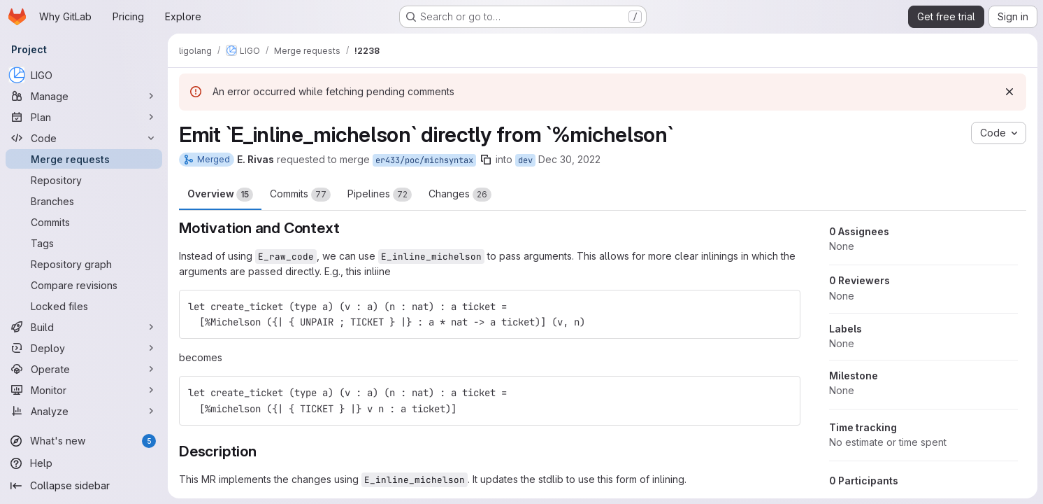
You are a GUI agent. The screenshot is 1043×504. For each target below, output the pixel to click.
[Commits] (84, 222)
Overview (220, 195)
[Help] (84, 463)
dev (525, 160)
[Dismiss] (1009, 91)
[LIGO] (84, 75)
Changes (460, 195)
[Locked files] (84, 306)
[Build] (84, 327)
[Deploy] (84, 348)
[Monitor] (84, 390)
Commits (300, 195)
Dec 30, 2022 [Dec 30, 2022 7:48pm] (569, 159)
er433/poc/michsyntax (424, 160)
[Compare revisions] (84, 285)
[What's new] (84, 441)
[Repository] (84, 180)
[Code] (84, 138)
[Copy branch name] (485, 159)
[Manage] (84, 96)
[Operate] (84, 369)
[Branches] (84, 201)
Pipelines (379, 195)
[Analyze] (84, 411)
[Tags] (84, 243)
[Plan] (84, 117)
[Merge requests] (84, 159)
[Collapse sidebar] (84, 486)
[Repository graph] (84, 264)
